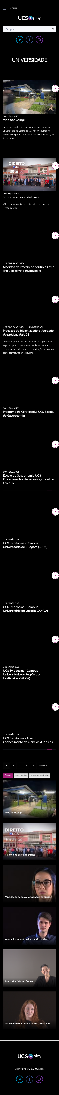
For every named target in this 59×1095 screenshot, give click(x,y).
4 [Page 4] (26, 765)
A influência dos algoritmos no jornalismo (27, 1023)
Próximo (43, 765)
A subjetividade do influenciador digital (26, 939)
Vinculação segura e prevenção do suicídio (28, 897)
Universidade (36, 327)
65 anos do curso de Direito (21, 197)
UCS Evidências (11, 539)
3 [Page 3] (19, 765)
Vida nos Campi (13, 120)
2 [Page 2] (13, 765)
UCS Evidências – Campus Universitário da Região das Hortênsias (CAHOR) (22, 674)
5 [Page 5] (33, 765)
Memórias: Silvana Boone (19, 981)
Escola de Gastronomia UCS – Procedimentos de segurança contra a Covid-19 (29, 479)
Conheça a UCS (11, 116)
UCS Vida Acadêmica (14, 263)
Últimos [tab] (8, 775)
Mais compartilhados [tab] (40, 775)
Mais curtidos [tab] (21, 775)
